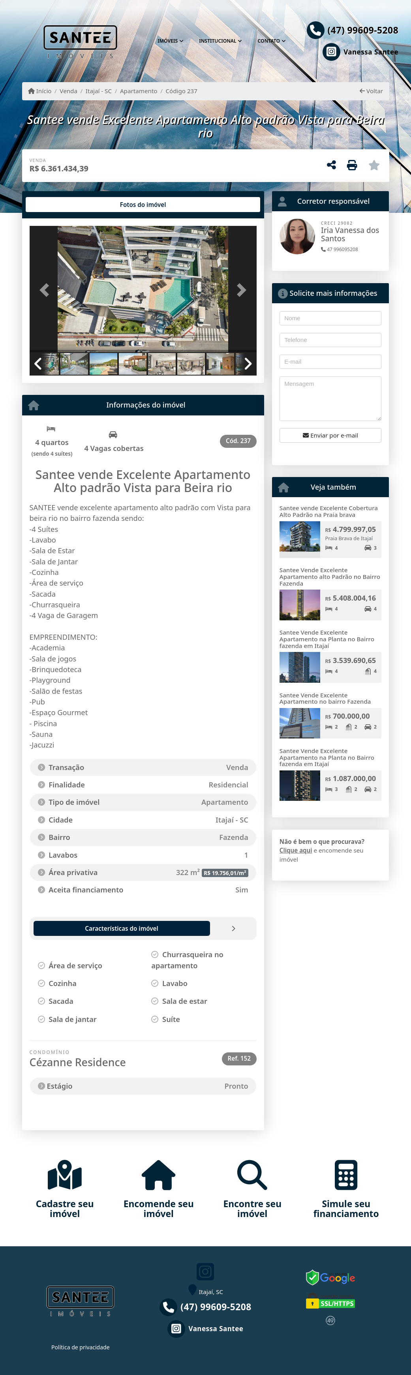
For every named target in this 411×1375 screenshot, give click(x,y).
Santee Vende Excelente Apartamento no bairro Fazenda (325, 698)
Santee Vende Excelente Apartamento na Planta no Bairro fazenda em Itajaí (327, 638)
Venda (68, 91)
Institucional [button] (217, 41)
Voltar (371, 91)
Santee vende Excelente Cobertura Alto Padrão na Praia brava (329, 511)
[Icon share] (352, 52)
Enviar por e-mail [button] (330, 435)
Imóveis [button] (168, 41)
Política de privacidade (80, 1347)
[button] (47, 290)
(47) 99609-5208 (363, 30)
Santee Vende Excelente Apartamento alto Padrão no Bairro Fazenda (330, 576)
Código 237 (181, 91)
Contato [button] (269, 41)
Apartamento (139, 91)
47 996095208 (339, 249)
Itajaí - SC (99, 91)
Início (40, 91)
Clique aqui (296, 850)
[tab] (55, 204)
